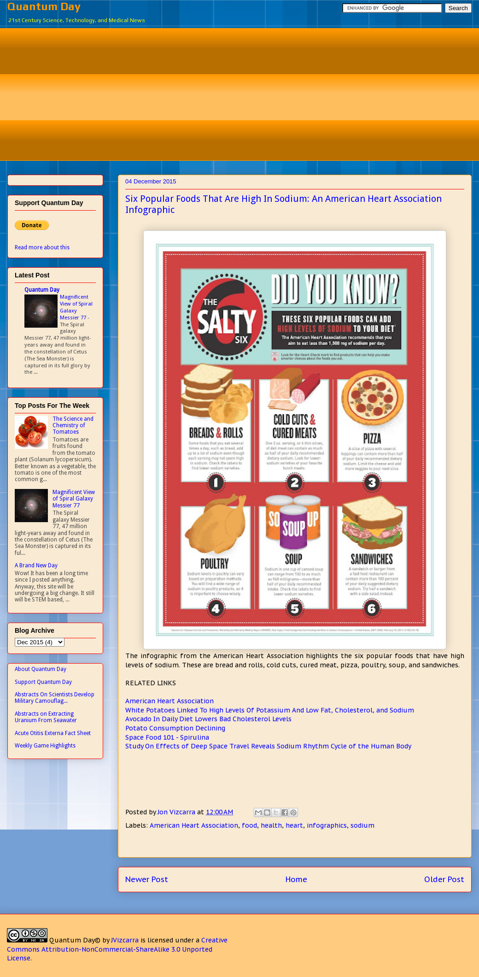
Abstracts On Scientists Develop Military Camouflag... (54, 697)
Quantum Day (44, 6)
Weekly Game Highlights (45, 745)
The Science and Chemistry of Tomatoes (73, 426)
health (271, 825)
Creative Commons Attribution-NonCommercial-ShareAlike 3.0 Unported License (117, 949)
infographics (327, 825)
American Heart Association (169, 701)
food (249, 825)
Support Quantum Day (43, 682)
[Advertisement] (246, 93)
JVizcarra (125, 940)
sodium (362, 825)
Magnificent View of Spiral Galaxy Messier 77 (76, 307)
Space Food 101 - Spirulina (167, 737)
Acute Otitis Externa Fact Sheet (53, 733)
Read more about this (42, 247)
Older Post (444, 879)
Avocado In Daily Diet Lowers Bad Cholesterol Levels (208, 719)
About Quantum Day (40, 669)
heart (294, 825)
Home (296, 879)
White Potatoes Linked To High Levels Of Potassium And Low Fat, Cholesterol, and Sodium (269, 710)
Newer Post (146, 879)
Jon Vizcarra (177, 812)
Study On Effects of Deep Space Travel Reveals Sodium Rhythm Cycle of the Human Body (268, 746)
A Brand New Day (36, 565)
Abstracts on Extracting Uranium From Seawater (46, 717)
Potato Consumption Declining (175, 728)
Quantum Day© (74, 940)
